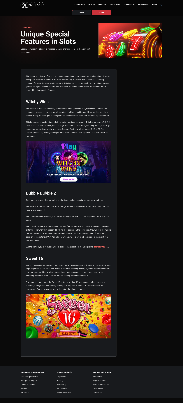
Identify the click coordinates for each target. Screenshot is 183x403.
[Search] (161, 5)
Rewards (24, 388)
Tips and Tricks (143, 5)
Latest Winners (129, 5)
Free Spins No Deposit (29, 381)
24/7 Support (62, 388)
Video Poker (97, 392)
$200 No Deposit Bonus (29, 377)
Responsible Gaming (64, 392)
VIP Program (25, 392)
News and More (79, 5)
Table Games (98, 388)
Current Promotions (28, 384)
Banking (60, 381)
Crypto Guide (61, 377)
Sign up (101, 13)
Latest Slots (97, 377)
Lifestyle (91, 5)
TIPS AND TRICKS (26, 28)
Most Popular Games (101, 384)
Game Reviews (115, 5)
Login (81, 13)
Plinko (154, 5)
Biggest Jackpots (99, 381)
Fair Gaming (61, 384)
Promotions (102, 5)
